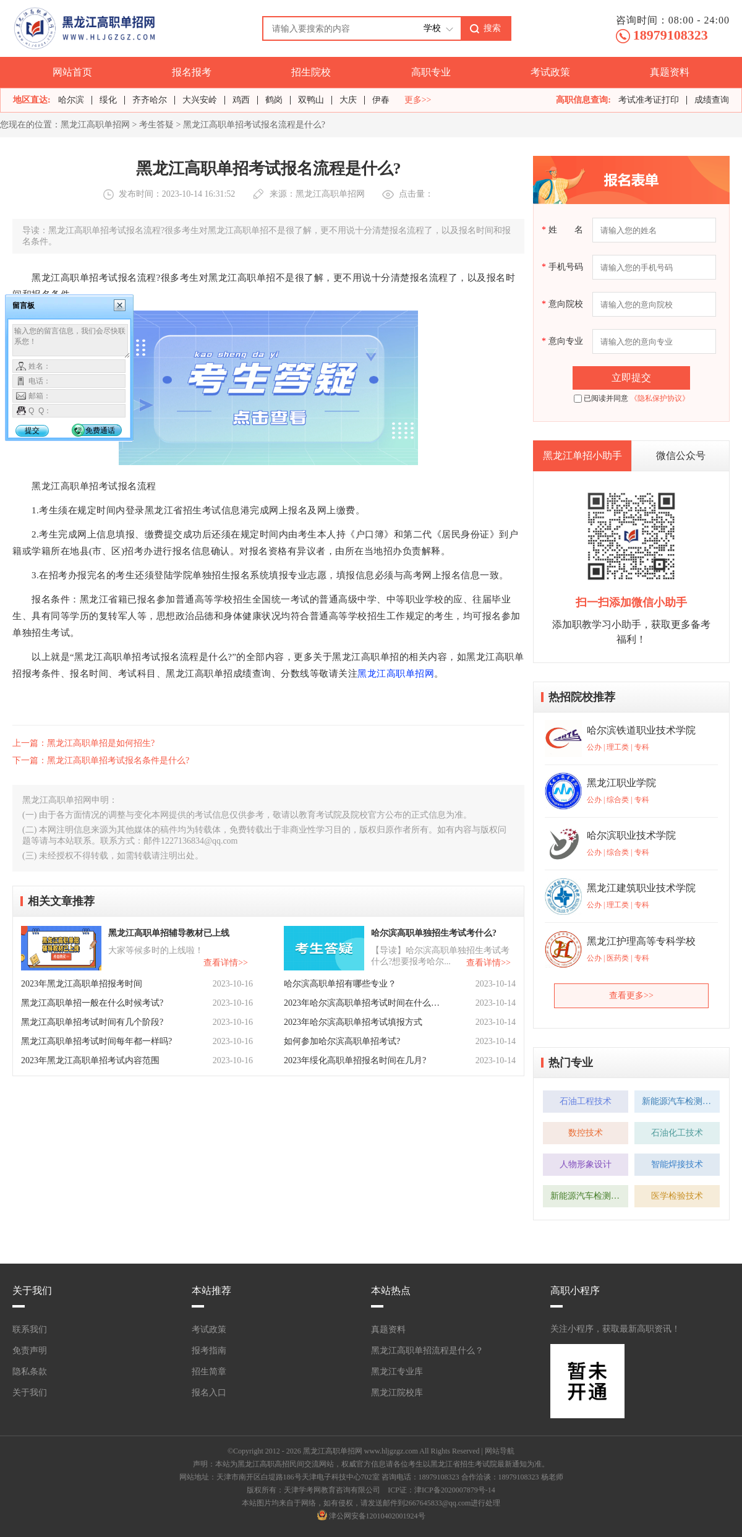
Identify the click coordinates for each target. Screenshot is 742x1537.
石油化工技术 (677, 1132)
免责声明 (29, 1350)
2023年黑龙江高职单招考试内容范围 (90, 1060)
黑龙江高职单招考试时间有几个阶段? (92, 1022)
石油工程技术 (586, 1101)
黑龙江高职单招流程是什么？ (427, 1350)
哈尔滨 (71, 100)
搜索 (492, 28)
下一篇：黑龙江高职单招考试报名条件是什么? (100, 760)
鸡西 (241, 100)
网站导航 (499, 1451)
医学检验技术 (677, 1196)
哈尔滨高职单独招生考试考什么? (434, 933)
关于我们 (29, 1392)
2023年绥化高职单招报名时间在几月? (355, 1060)
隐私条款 (29, 1371)
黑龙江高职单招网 (95, 124)
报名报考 (191, 72)
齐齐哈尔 (149, 100)
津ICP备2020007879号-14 (454, 1490)
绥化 (108, 100)
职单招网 (415, 674)
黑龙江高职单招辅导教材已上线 (168, 933)
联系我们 (29, 1329)
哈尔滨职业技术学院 (631, 835)
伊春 (381, 100)
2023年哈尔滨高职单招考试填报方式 (353, 1022)
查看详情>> (225, 962)
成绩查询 (711, 100)
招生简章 (209, 1371)
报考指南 (209, 1350)
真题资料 (669, 72)
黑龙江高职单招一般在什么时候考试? (92, 1003)
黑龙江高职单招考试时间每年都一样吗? (96, 1041)
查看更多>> (631, 995)
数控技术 (585, 1132)
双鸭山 (311, 100)
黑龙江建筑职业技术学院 (641, 888)
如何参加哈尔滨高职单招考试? (342, 1041)
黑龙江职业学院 (621, 782)
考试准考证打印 (648, 100)
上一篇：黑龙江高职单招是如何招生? (83, 743)
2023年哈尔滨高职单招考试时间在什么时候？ (363, 1003)
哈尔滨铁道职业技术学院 (641, 730)
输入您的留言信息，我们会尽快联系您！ (71, 341)
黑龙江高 (376, 674)
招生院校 (311, 72)
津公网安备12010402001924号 (377, 1516)
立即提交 (631, 377)
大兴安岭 (199, 100)
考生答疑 (156, 124)
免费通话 (100, 430)
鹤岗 (274, 100)
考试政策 (550, 72)
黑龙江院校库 (397, 1392)
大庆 (348, 100)
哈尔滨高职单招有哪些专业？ (340, 983)
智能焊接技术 (677, 1164)
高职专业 (431, 72)
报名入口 (209, 1392)
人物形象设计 (586, 1164)
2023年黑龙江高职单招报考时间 (81, 983)
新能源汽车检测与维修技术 (681, 1101)
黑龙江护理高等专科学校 (641, 941)
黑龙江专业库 (397, 1371)
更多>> (418, 100)
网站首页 (72, 72)
